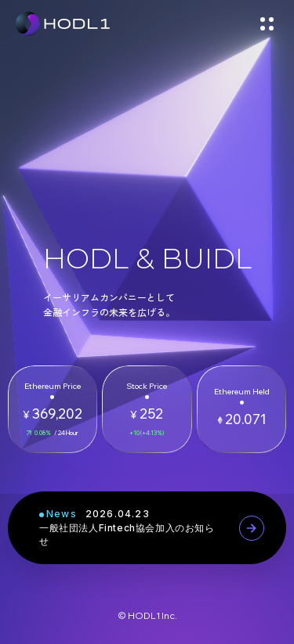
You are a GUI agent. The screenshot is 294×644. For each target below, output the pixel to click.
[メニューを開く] (266, 23)
